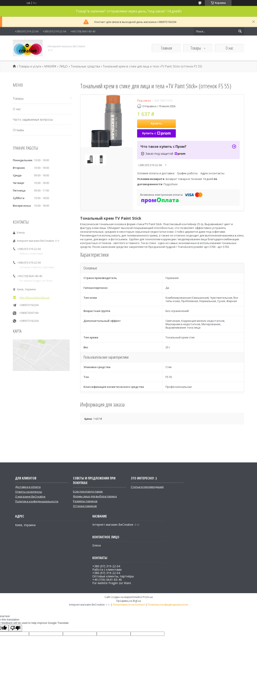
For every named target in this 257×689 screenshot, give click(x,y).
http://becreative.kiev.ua (34, 297)
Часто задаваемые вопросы (33, 119)
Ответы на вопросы (28, 492)
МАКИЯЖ (50, 66)
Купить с (156, 133)
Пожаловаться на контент (129, 604)
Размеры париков (85, 501)
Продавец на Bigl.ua (128, 601)
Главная (166, 48)
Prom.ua (148, 597)
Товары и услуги (30, 66)
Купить (156, 123)
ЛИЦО (63, 66)
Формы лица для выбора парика (95, 496)
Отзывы (18, 130)
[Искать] (240, 31)
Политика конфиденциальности (36, 501)
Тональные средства (85, 66)
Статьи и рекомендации (147, 487)
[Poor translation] (15, 628)
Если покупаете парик (88, 491)
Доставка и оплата (28, 487)
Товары (196, 48)
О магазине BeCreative (30, 496)
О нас (229, 48)
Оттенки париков (85, 506)
